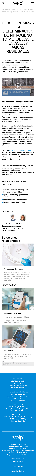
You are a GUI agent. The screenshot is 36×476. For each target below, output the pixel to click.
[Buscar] (3, 3)
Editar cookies (18, 466)
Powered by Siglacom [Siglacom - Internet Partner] (18, 471)
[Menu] (32, 3)
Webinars (19, 9)
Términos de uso (18, 464)
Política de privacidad (18, 459)
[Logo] (18, 3)
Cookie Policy (18, 461)
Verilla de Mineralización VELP (20, 150)
